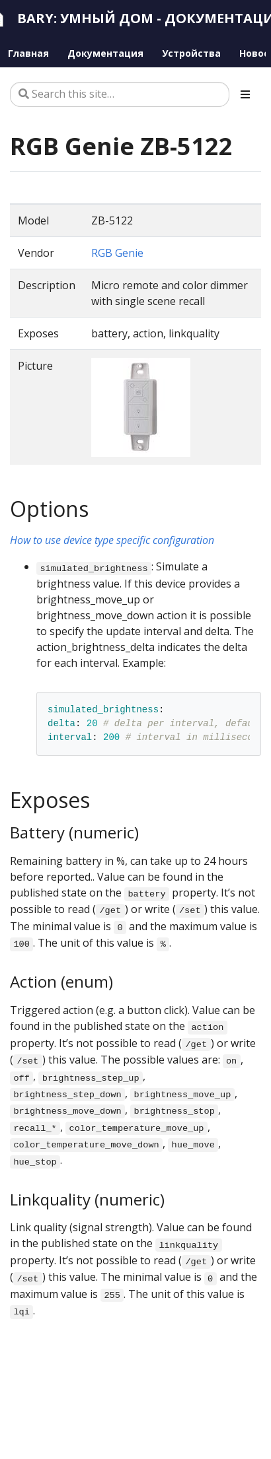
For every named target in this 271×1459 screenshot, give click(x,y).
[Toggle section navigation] (245, 94)
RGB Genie (117, 253)
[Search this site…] (119, 94)
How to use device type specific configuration (112, 540)
